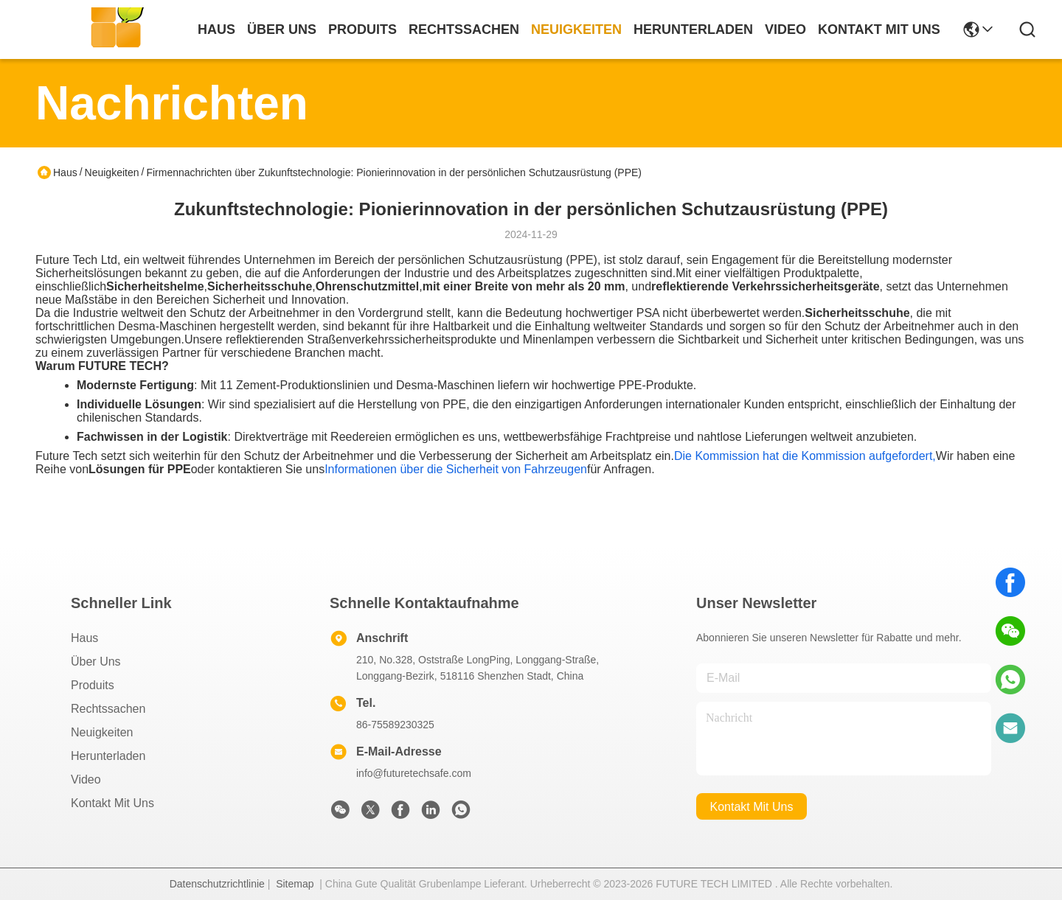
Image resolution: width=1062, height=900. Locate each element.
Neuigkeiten (112, 172)
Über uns (281, 29)
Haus (216, 29)
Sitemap (294, 884)
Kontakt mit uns (112, 803)
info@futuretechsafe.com (413, 773)
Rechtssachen (108, 708)
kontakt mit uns (879, 29)
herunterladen (693, 29)
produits (362, 29)
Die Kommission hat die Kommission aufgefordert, (805, 456)
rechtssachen (464, 29)
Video (86, 779)
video (785, 29)
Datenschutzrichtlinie (217, 884)
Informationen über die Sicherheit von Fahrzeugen (455, 469)
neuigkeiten (576, 29)
